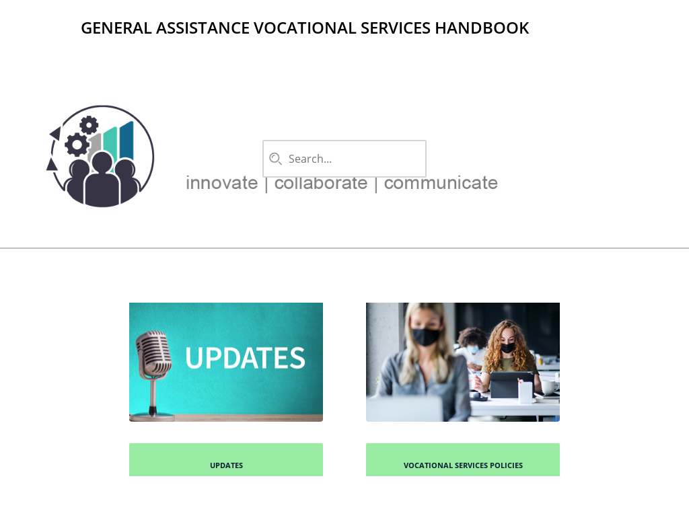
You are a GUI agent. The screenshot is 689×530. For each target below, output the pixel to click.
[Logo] (48, 26)
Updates (226, 465)
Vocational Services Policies (463, 465)
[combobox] (341, 159)
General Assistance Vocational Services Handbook (305, 27)
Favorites (554, 48)
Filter (638, 48)
